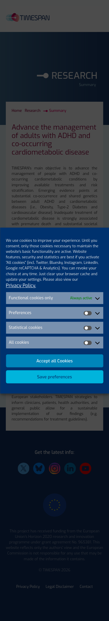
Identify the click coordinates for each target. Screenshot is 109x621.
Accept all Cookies (54, 361)
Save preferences (54, 377)
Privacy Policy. (21, 285)
